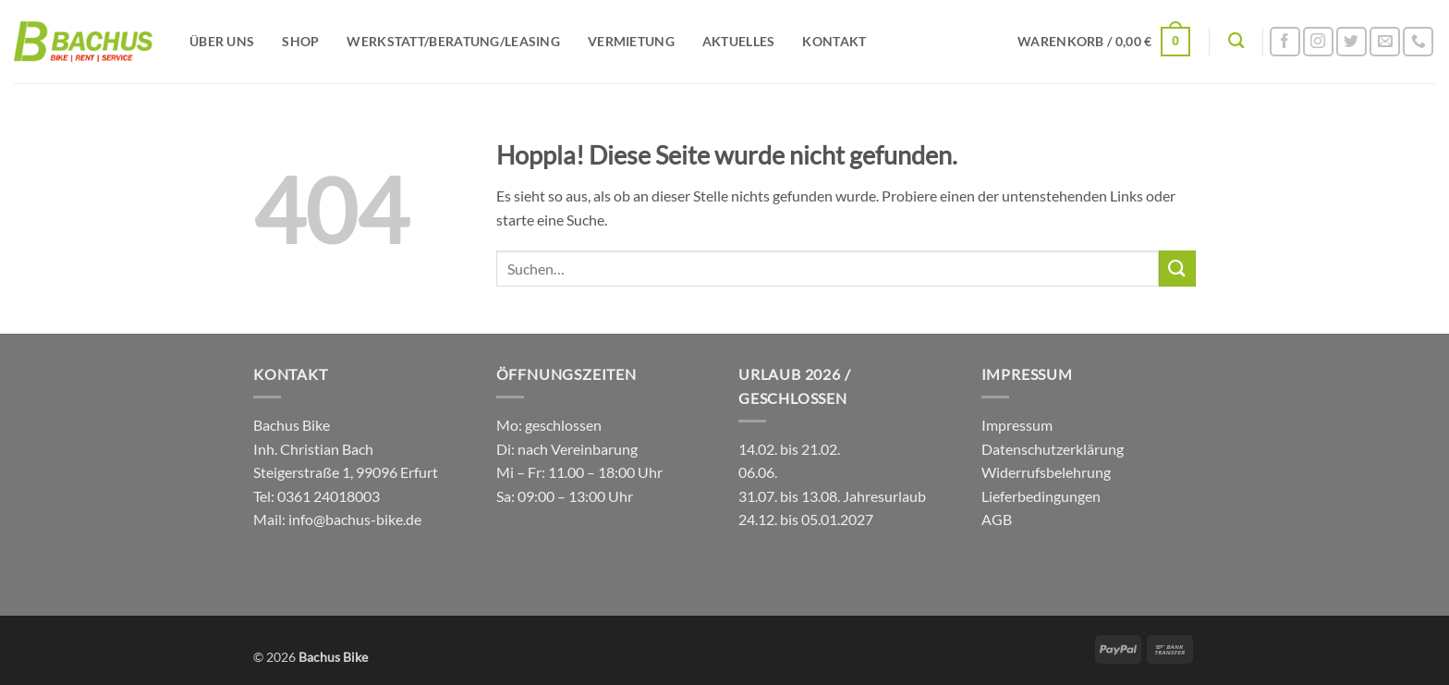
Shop (300, 41)
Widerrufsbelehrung (1046, 472)
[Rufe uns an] (1418, 42)
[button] (1103, 41)
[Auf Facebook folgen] (1285, 42)
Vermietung (631, 41)
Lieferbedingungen (1041, 496)
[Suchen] (1236, 41)
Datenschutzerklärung (1052, 449)
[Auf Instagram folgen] (1318, 42)
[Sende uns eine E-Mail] (1385, 42)
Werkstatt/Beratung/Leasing (453, 41)
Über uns (221, 41)
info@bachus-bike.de (354, 519)
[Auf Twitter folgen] (1351, 42)
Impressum (1017, 425)
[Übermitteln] (1177, 269)
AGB (996, 519)
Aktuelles (738, 41)
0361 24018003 (327, 496)
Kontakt (834, 41)
